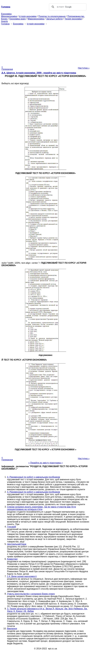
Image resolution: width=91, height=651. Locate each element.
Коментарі (12, 559)
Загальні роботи (54, 19)
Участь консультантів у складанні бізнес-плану (31, 594)
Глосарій (11, 527)
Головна (5, 24)
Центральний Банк (16, 544)
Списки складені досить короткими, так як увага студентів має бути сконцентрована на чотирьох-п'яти (41, 508)
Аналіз (4, 21)
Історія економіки (28, 16)
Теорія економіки (73, 19)
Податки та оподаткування (51, 16)
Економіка (6, 14)
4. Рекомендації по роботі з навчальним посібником (33, 477)
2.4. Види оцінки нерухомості (22, 576)
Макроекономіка (36, 19)
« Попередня (7, 68)
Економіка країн (17, 19)
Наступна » (83, 68)
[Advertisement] (45, 44)
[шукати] (67, 7)
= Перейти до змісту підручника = (45, 463)
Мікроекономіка (9, 16)
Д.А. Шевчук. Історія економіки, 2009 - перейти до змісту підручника (39, 73)
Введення (12, 628)
